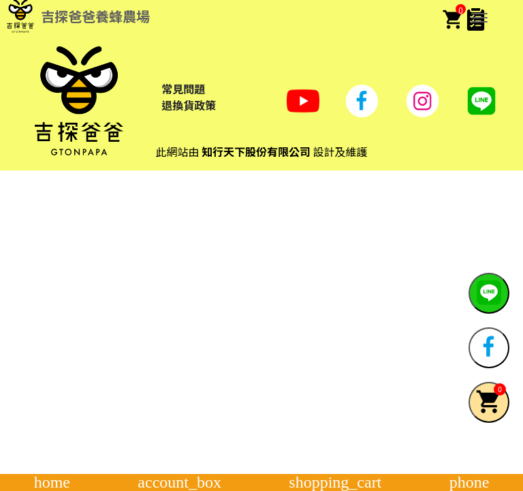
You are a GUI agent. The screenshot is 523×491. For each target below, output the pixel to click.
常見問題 (183, 88)
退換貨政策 (188, 105)
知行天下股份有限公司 (256, 151)
